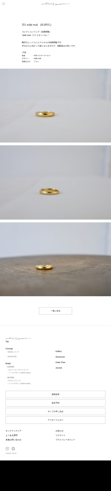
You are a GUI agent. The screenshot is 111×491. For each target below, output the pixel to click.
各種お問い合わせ (13, 440)
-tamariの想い (12, 356)
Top (7, 341)
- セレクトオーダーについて (17, 370)
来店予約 (55, 403)
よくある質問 (11, 435)
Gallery (59, 351)
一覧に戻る (55, 311)
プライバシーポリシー (65, 440)
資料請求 (55, 394)
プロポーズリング (14, 381)
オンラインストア (13, 431)
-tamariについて (13, 352)
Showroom (60, 357)
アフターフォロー (55, 420)
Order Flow (60, 362)
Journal (59, 368)
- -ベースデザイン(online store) (18, 373)
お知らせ (59, 431)
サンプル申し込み (55, 411)
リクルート (60, 435)
